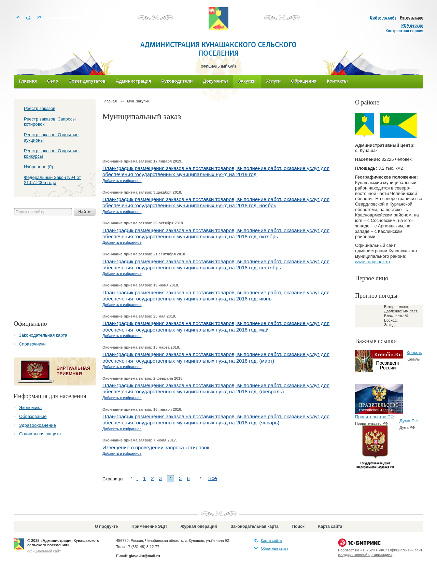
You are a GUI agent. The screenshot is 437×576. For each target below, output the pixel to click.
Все (212, 478)
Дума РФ (408, 420)
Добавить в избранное (122, 181)
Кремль (414, 352)
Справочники (32, 344)
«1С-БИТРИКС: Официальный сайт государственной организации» (380, 552)
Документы (215, 81)
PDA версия (412, 25)
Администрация (133, 81)
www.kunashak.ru (372, 261)
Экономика (30, 407)
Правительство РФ (374, 416)
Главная (28, 81)
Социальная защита (40, 433)
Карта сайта (330, 526)
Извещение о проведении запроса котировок (155, 447)
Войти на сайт (383, 17)
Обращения (303, 81)
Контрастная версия (404, 31)
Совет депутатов (87, 81)
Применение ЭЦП (149, 526)
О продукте (106, 526)
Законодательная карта (43, 335)
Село (52, 81)
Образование (33, 416)
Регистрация (411, 17)
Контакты (337, 81)
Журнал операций (198, 526)
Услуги (273, 81)
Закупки (247, 81)
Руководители (177, 81)
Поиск (298, 526)
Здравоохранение (37, 425)
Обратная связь (274, 548)
